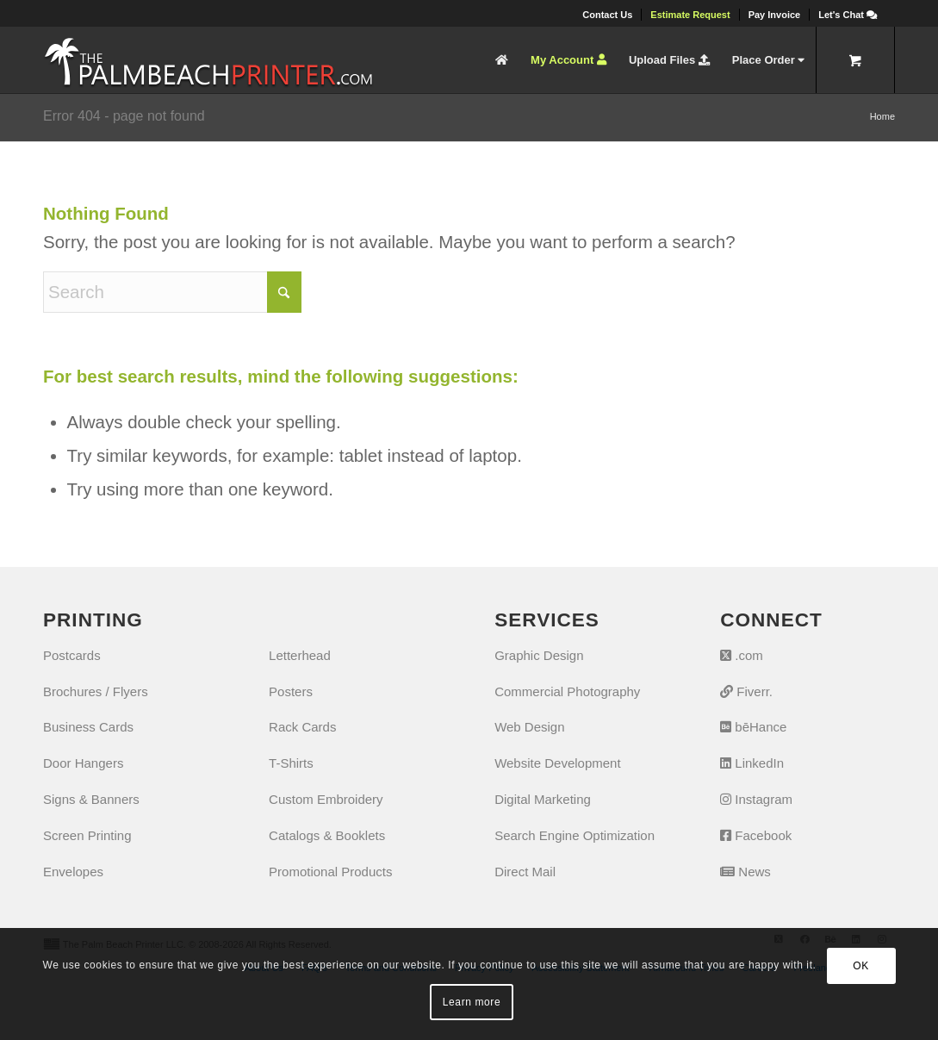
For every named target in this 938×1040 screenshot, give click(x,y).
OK (861, 966)
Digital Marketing (542, 799)
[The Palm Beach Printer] (208, 60)
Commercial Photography (567, 691)
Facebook (756, 835)
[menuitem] (608, 15)
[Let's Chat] (847, 14)
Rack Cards (302, 726)
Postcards (72, 655)
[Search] (172, 292)
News (745, 871)
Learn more (471, 1002)
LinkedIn (752, 763)
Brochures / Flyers (95, 691)
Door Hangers (83, 763)
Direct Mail (525, 871)
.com (741, 655)
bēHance (753, 726)
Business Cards (88, 726)
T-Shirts (291, 763)
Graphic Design (538, 655)
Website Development (557, 763)
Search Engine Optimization (574, 835)
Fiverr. (746, 691)
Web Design (529, 726)
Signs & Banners (91, 799)
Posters (291, 691)
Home (882, 116)
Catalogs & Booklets (327, 835)
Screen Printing (87, 835)
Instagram (756, 799)
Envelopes (73, 871)
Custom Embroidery (326, 799)
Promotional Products (330, 871)
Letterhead (300, 655)
